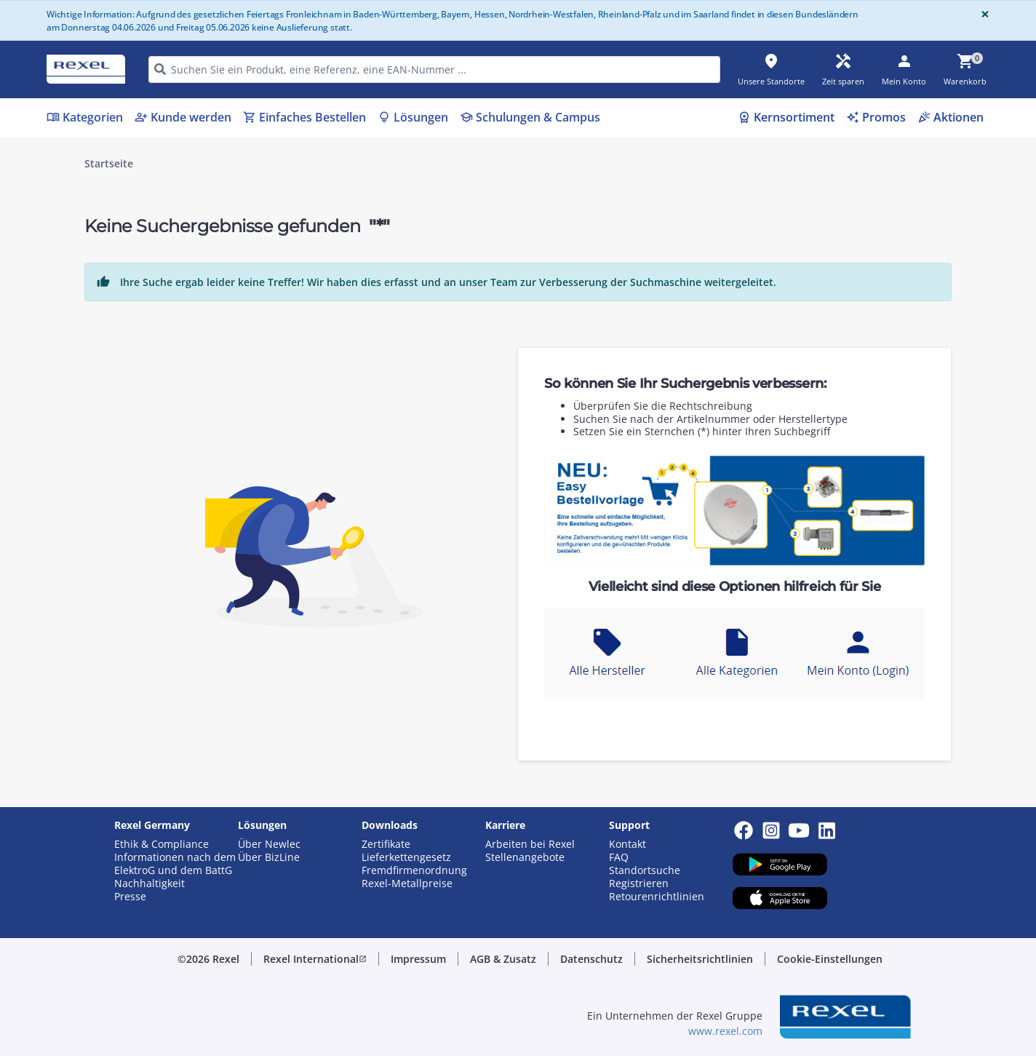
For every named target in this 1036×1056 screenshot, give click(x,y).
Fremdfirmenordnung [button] (414, 870)
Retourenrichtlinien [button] (656, 896)
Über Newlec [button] (269, 844)
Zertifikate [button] (386, 844)
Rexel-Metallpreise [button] (407, 883)
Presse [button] (130, 896)
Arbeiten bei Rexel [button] (530, 844)
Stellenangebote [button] (525, 857)
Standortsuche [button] (644, 870)
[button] (315, 959)
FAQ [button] (619, 857)
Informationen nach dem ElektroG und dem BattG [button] (175, 864)
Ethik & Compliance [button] (161, 844)
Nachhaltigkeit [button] (149, 883)
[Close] (982, 14)
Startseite (108, 163)
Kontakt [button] (627, 844)
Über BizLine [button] (269, 857)
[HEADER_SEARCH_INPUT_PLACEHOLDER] (434, 69)
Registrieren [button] (639, 883)
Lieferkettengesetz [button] (406, 857)
